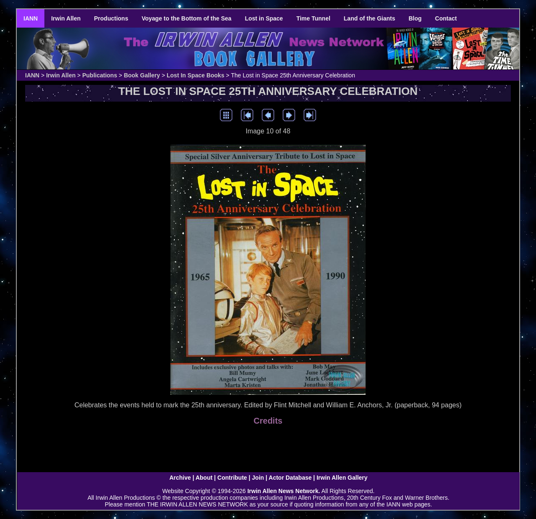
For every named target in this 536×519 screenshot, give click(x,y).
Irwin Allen (65, 18)
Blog (415, 18)
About (204, 477)
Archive (180, 477)
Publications (99, 75)
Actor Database (290, 477)
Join (258, 477)
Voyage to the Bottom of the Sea (186, 18)
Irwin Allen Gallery (342, 477)
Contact (446, 18)
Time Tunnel (313, 18)
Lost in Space (264, 18)
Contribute (232, 477)
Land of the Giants (369, 18)
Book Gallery (142, 75)
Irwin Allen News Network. (283, 491)
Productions (111, 18)
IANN (30, 18)
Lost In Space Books (195, 75)
